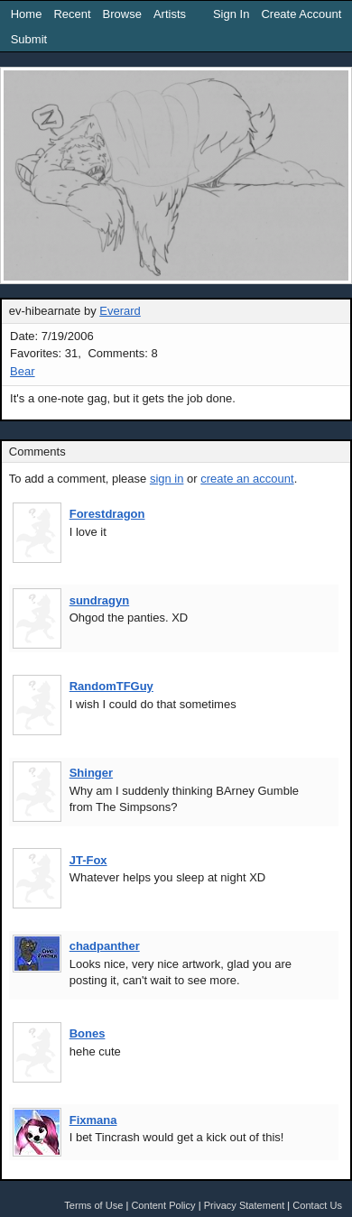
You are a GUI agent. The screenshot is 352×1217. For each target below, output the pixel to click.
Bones (87, 1033)
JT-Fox (88, 860)
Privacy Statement (244, 1205)
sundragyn (99, 600)
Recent (71, 14)
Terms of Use (93, 1205)
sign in (167, 478)
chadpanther (104, 946)
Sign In (231, 14)
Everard (120, 311)
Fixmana (93, 1120)
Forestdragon (107, 514)
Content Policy (163, 1205)
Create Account (301, 14)
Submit (29, 39)
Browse (122, 14)
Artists (169, 14)
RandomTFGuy (111, 686)
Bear (22, 371)
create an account (246, 478)
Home (26, 14)
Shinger (91, 772)
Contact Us (317, 1205)
